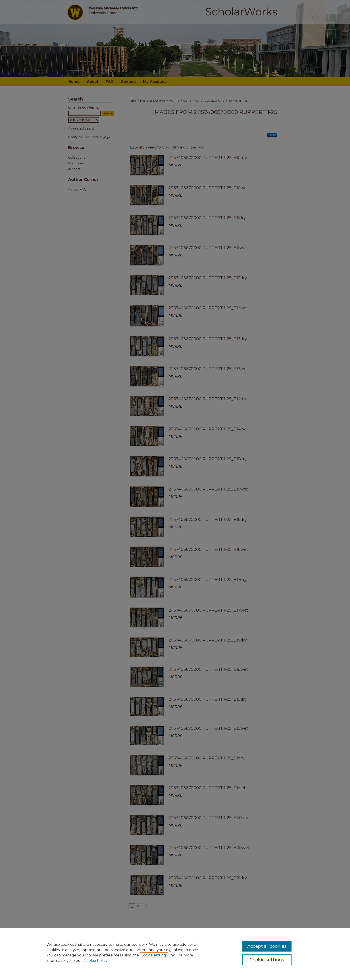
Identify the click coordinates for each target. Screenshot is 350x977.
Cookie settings (154, 955)
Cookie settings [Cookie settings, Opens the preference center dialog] (267, 959)
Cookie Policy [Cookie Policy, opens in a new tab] (96, 960)
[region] (175, 952)
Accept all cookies (267, 946)
